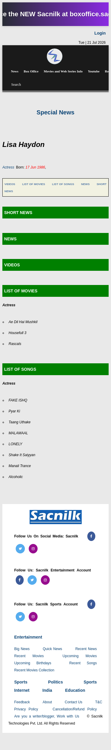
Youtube (93, 71)
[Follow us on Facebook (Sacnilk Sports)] (91, 604)
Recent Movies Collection (34, 670)
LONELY (15, 444)
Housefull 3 (17, 333)
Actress (8, 167)
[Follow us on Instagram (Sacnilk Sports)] (33, 616)
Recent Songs (83, 663)
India (47, 690)
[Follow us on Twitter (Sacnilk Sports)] (20, 616)
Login (100, 33)
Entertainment (28, 637)
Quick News (52, 649)
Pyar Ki (14, 411)
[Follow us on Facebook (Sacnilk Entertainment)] (20, 580)
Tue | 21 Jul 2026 (92, 43)
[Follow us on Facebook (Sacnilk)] (91, 536)
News (14, 71)
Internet (21, 690)
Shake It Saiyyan (22, 455)
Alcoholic (16, 477)
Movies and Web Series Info (63, 71)
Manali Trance (20, 466)
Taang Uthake (19, 422)
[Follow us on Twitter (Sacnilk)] (20, 548)
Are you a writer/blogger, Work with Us (46, 716)
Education (75, 690)
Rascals (15, 344)
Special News (56, 112)
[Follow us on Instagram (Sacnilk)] (33, 548)
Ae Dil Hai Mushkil (23, 322)
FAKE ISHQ (18, 400)
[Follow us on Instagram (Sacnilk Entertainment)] (45, 580)
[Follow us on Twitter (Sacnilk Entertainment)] (32, 580)
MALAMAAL (18, 433)
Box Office (31, 71)
